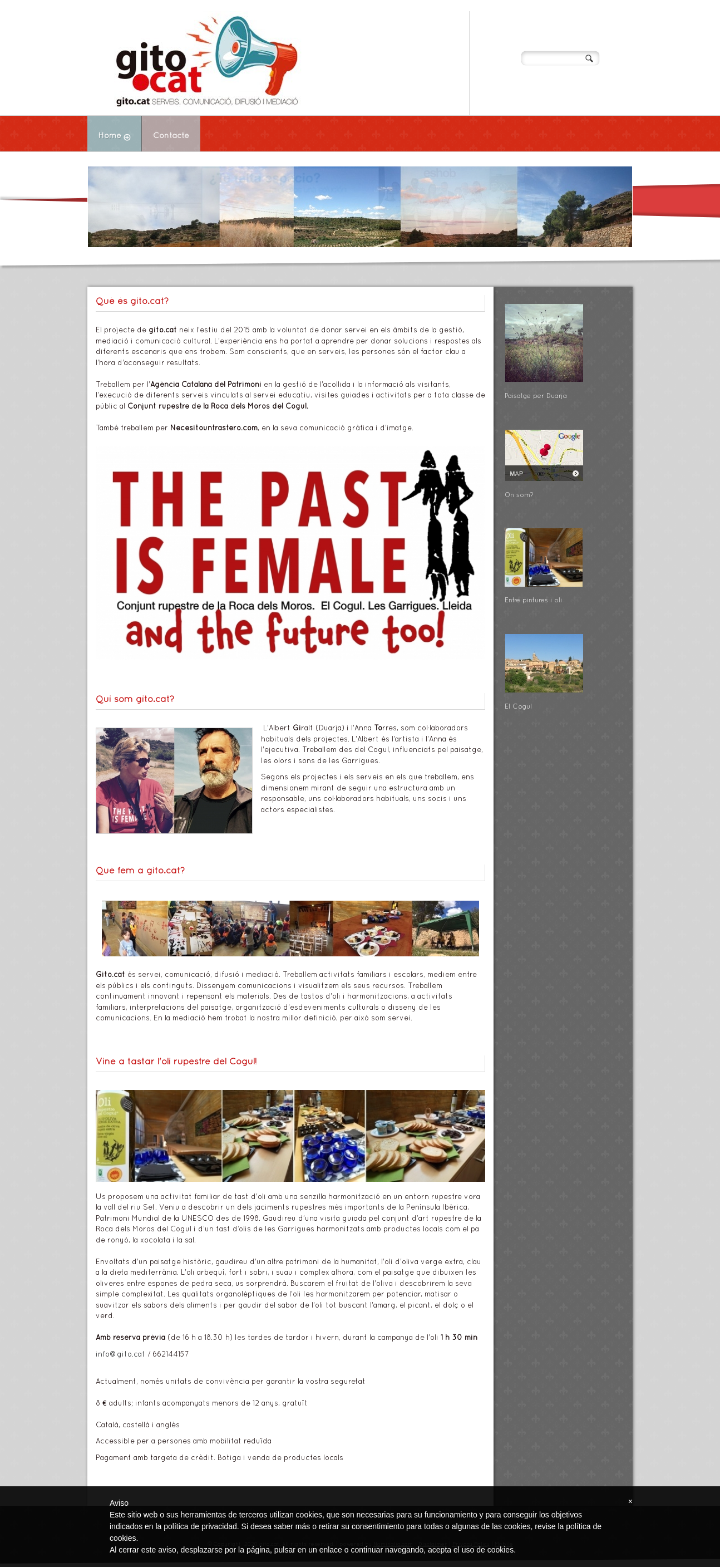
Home (119, 137)
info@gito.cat (120, 1355)
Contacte (171, 136)
